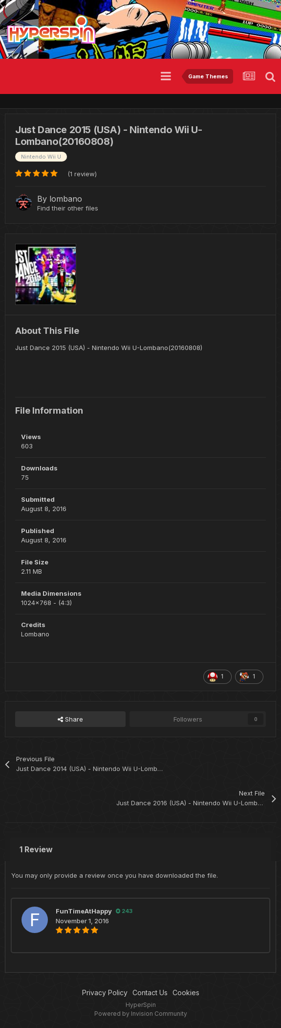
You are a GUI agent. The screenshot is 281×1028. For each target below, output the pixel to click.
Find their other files (67, 208)
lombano (65, 199)
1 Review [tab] (36, 849)
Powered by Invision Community (140, 1013)
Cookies (186, 992)
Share (70, 719)
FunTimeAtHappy (84, 911)
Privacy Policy (105, 992)
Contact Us (150, 992)
